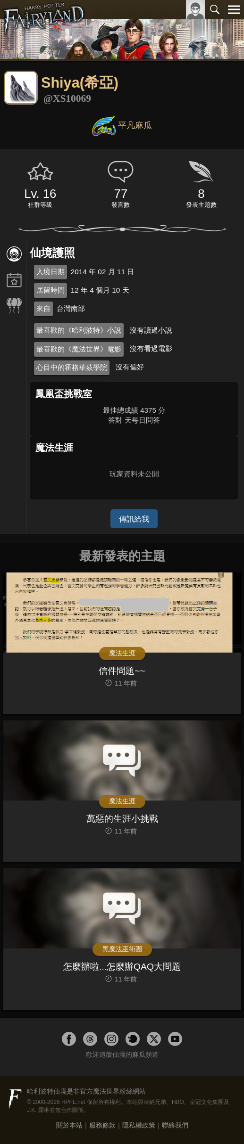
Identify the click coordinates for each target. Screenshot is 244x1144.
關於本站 (69, 1125)
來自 (43, 308)
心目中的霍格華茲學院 (71, 367)
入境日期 (50, 272)
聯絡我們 (175, 1125)
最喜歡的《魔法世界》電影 (78, 349)
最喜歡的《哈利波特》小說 (78, 330)
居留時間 (50, 290)
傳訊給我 (134, 519)
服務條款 (102, 1125)
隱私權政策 (138, 1125)
